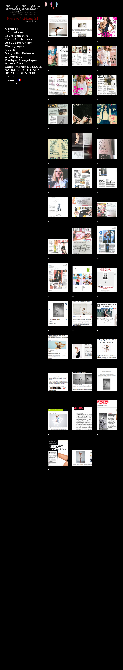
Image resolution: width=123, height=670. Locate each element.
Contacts (11, 76)
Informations (14, 32)
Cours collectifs (16, 35)
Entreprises (13, 56)
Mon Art (11, 83)
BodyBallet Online (18, 42)
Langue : (13, 80)
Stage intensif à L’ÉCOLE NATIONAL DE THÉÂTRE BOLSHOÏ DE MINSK (23, 70)
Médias (10, 49)
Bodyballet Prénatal (20, 53)
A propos (11, 28)
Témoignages (14, 46)
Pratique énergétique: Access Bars (21, 62)
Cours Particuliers (18, 39)
